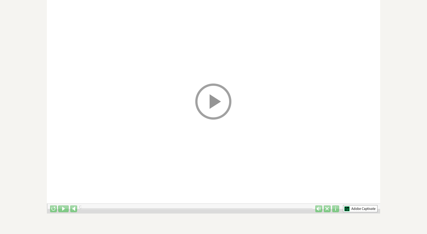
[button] (213, 102)
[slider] (80, 207)
